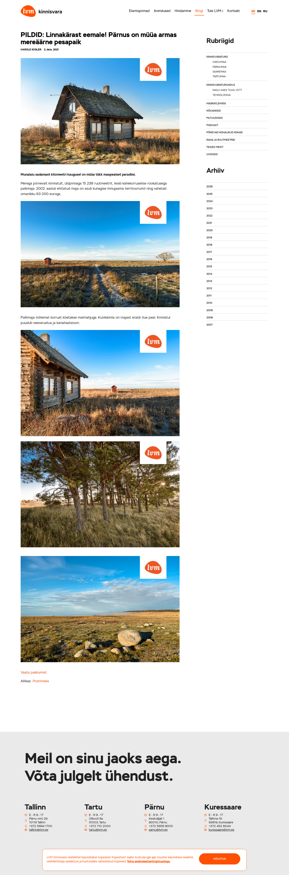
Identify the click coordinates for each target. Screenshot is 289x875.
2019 (209, 237)
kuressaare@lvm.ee (221, 830)
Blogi (199, 11)
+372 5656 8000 (161, 826)
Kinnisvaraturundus (220, 85)
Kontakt (233, 11)
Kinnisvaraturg (217, 56)
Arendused (162, 11)
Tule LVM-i (215, 11)
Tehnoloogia (222, 95)
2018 (209, 244)
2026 (209, 186)
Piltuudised (214, 118)
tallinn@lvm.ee (38, 830)
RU (265, 11)
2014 (209, 274)
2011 (209, 295)
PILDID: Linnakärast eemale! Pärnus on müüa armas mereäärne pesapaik (99, 38)
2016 (209, 259)
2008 (209, 317)
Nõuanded (213, 110)
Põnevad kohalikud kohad (224, 132)
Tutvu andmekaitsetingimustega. (148, 861)
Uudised (212, 154)
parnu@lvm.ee (158, 830)
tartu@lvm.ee (98, 830)
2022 (209, 215)
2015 (209, 266)
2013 (209, 281)
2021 (209, 223)
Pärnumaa (219, 67)
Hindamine (183, 11)
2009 (209, 310)
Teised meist (214, 147)
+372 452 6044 (220, 826)
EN (259, 11)
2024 (209, 201)
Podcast (212, 125)
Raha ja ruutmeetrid (220, 140)
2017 (209, 252)
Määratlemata (216, 103)
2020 (209, 230)
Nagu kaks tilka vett (227, 90)
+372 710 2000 (100, 826)
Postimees (41, 681)
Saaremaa (219, 71)
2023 (209, 208)
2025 (209, 194)
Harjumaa (219, 62)
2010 (209, 303)
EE (253, 11)
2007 (209, 324)
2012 (209, 288)
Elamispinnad (139, 11)
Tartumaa (219, 76)
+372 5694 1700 (40, 826)
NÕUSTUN (219, 859)
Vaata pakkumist (34, 672)
